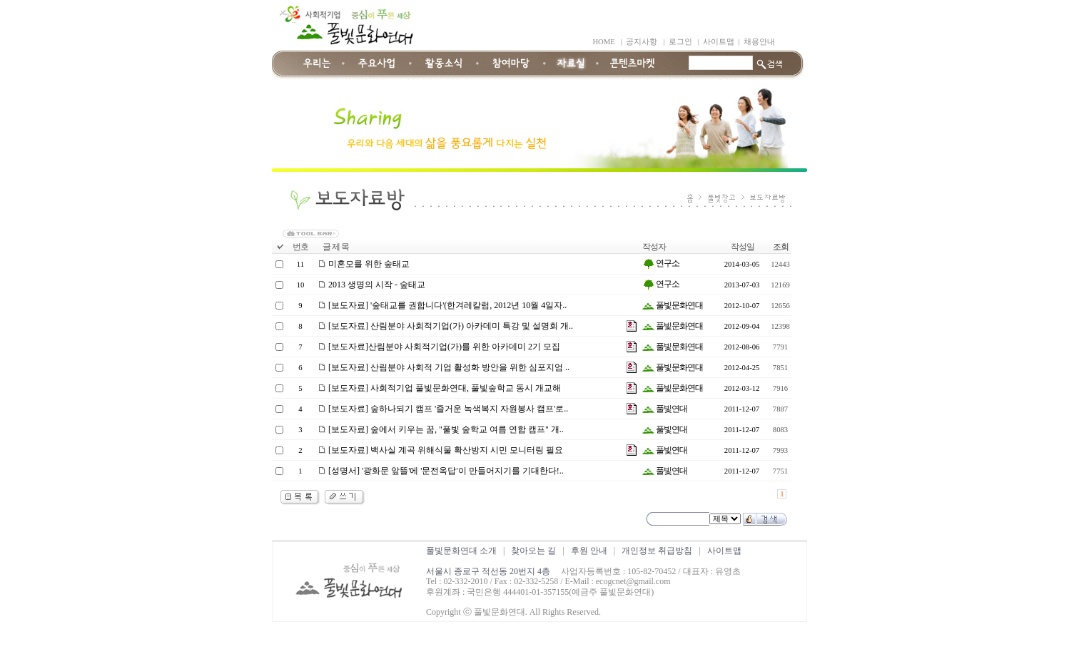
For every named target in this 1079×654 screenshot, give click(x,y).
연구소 (660, 263)
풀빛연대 (664, 409)
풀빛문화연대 (672, 305)
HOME (603, 42)
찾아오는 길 (533, 551)
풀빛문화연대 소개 (461, 551)
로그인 (680, 42)
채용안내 (759, 42)
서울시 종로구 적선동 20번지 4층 (488, 571)
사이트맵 (718, 42)
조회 (781, 247)
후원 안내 (589, 551)
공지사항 (641, 42)
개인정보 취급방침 (657, 551)
